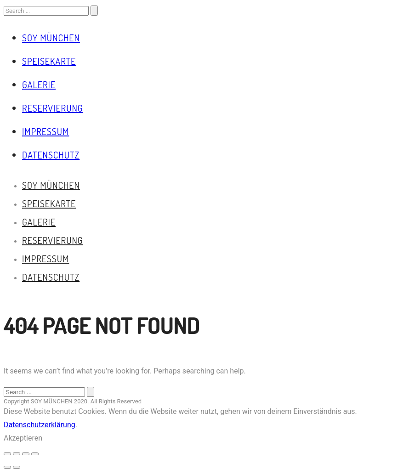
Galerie (39, 84)
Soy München (51, 38)
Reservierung (52, 108)
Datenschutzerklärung (39, 424)
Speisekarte (49, 61)
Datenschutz (51, 155)
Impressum (45, 131)
